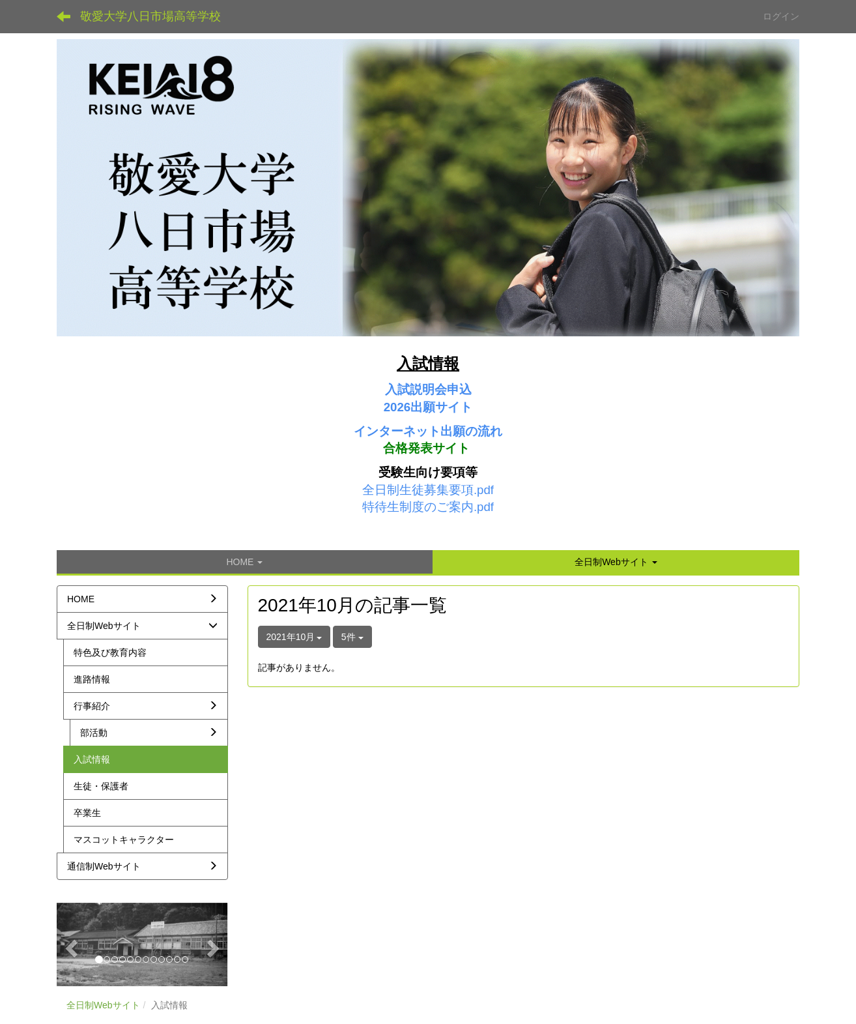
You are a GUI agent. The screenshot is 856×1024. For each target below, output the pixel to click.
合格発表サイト (426, 448)
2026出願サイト (428, 407)
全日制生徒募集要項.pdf (428, 490)
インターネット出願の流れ (428, 431)
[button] (616, 562)
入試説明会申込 (428, 389)
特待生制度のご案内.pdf (428, 507)
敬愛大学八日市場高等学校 (150, 16)
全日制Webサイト (103, 1005)
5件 (352, 637)
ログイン (781, 16)
